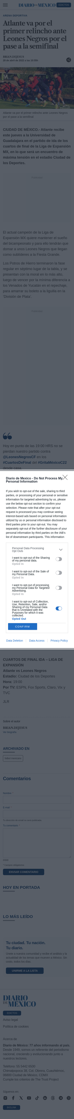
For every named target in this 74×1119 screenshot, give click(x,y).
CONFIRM (22, 626)
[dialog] (37, 559)
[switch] (59, 559)
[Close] (66, 478)
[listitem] (37, 549)
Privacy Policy (59, 640)
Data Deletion (14, 640)
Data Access (36, 640)
